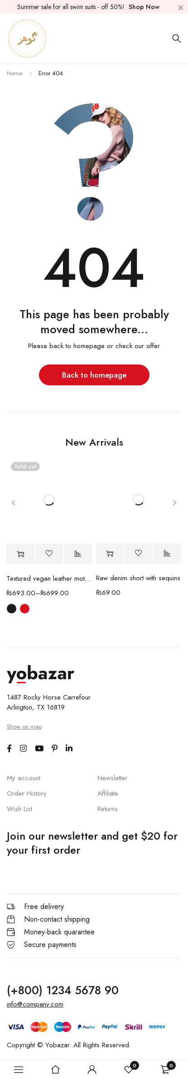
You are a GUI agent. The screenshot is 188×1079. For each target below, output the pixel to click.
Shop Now (144, 6)
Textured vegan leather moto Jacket (49, 579)
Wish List (19, 809)
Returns (107, 809)
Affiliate (107, 793)
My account (23, 778)
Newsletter (112, 778)
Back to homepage (94, 374)
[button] (110, 553)
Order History (27, 793)
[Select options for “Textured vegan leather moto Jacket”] (20, 554)
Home (14, 73)
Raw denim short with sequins (138, 578)
